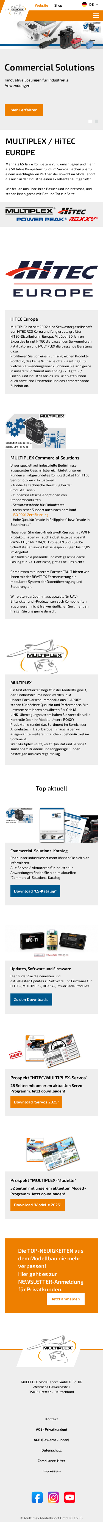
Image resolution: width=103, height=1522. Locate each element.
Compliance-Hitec (51, 1460)
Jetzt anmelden (66, 1299)
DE (88, 4)
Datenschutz (51, 1450)
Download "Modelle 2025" (37, 1204)
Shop (58, 5)
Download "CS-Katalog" (35, 891)
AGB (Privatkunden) (51, 1429)
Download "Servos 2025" (36, 1102)
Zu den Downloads (31, 999)
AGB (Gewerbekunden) (51, 1440)
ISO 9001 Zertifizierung (30, 514)
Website (41, 5)
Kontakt (51, 1419)
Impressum (52, 1471)
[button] (90, 121)
